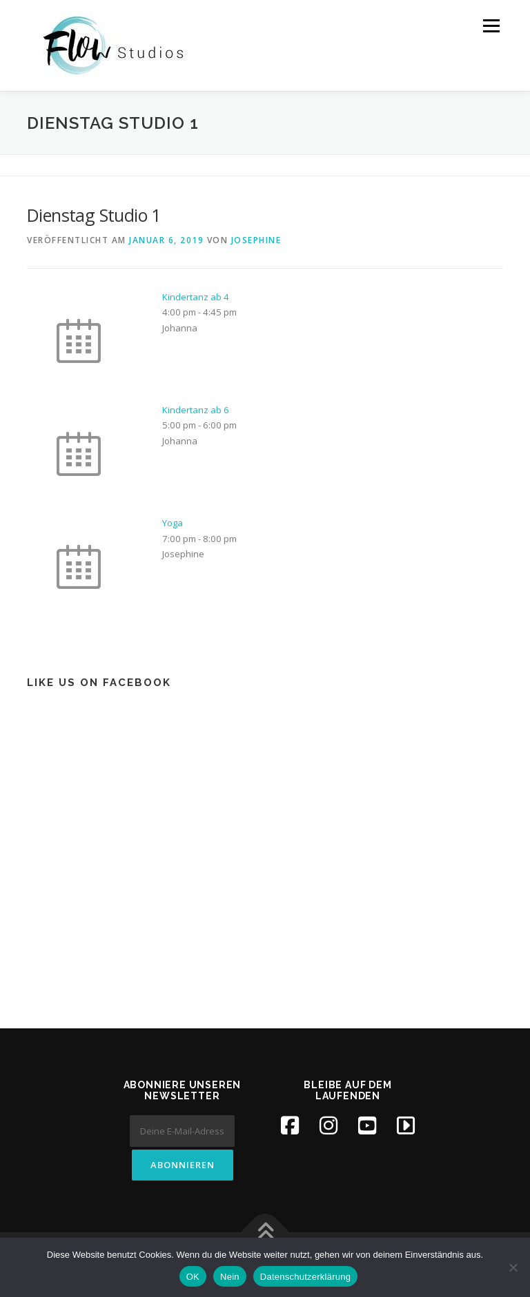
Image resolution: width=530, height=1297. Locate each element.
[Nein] (513, 1267)
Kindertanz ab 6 (195, 410)
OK (192, 1277)
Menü (491, 25)
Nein (229, 1277)
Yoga (172, 523)
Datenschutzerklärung (305, 1277)
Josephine (256, 240)
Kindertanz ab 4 (195, 297)
